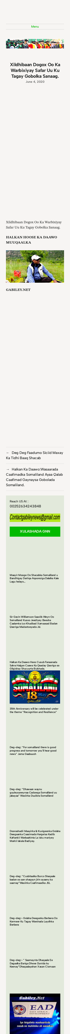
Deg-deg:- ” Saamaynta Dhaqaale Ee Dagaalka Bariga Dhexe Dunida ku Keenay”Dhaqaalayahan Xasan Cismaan (32, 963)
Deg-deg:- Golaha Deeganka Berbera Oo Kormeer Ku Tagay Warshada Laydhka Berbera (33, 921)
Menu (35, 26)
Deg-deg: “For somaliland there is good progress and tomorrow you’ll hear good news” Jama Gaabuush (33, 750)
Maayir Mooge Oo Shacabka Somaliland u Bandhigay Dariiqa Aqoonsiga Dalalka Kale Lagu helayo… (34, 578)
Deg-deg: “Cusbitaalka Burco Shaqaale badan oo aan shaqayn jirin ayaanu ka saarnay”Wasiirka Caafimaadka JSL (32, 879)
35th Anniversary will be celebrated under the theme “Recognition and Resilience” (34, 710)
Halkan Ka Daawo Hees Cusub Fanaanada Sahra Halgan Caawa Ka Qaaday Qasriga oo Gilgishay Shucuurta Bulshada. (34, 665)
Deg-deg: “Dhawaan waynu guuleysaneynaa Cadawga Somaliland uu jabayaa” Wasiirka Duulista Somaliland (33, 792)
